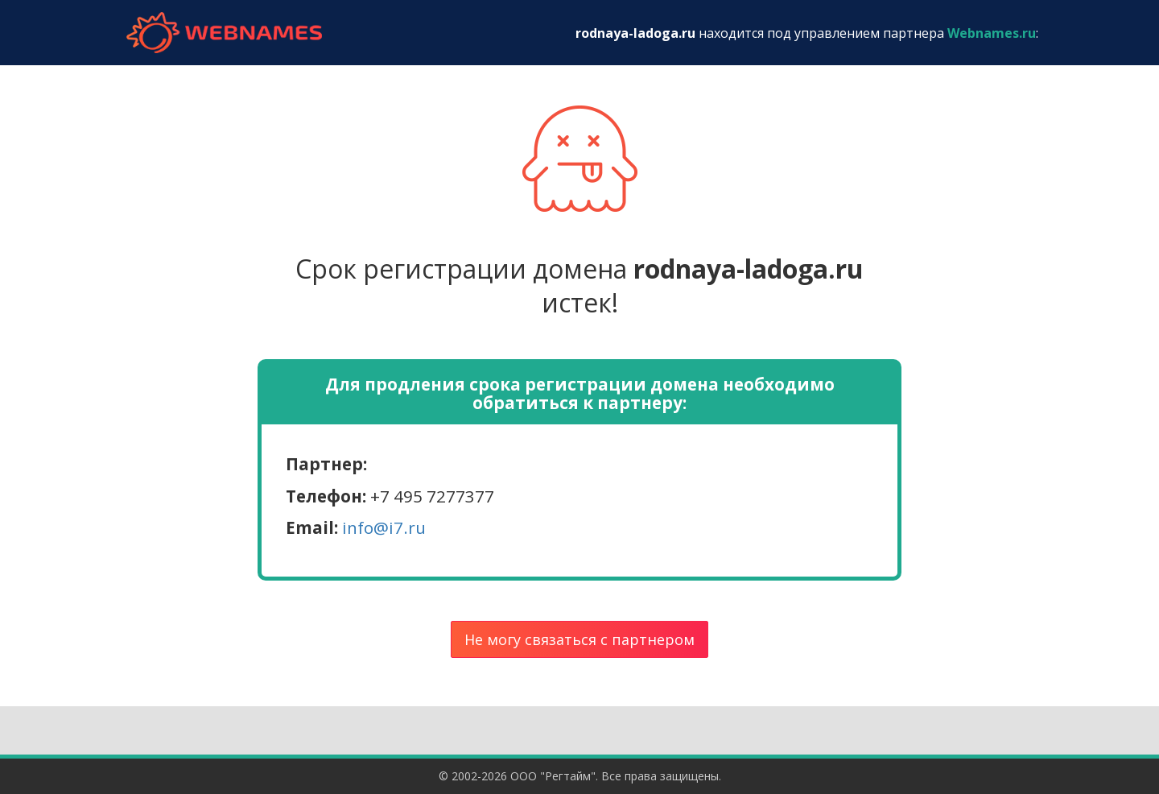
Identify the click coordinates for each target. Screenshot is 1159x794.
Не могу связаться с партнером (579, 639)
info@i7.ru (384, 527)
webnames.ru (224, 32)
